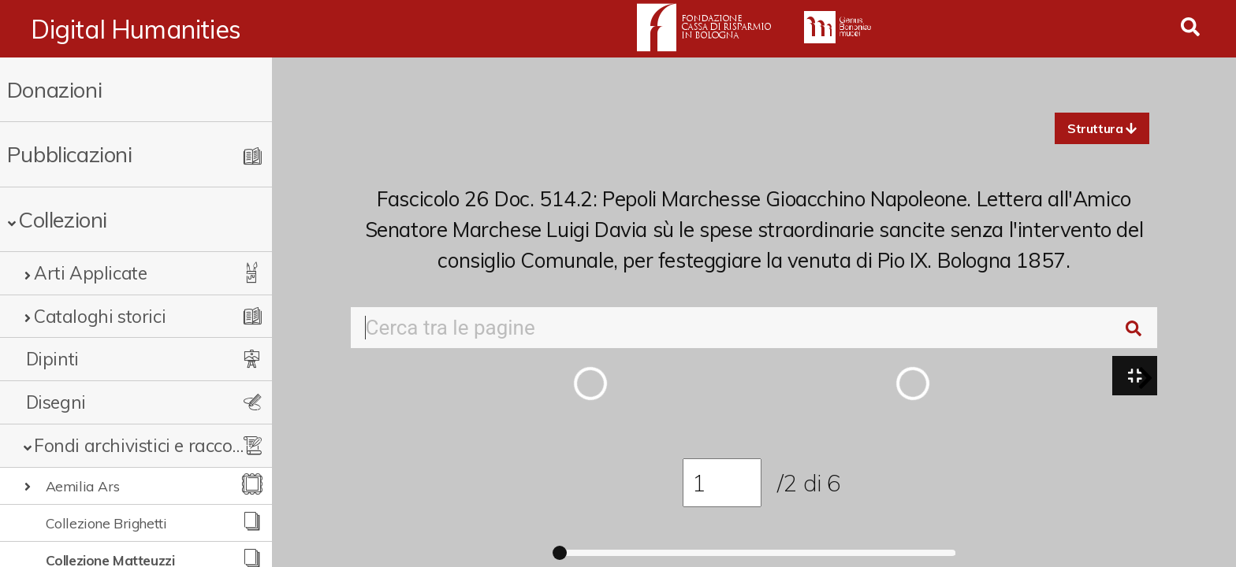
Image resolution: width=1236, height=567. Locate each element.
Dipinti (52, 358)
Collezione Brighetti (106, 523)
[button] (1102, 128)
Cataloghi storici (100, 316)
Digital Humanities (136, 29)
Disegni (56, 402)
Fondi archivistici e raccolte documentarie (139, 445)
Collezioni (62, 219)
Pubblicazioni (69, 154)
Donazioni (54, 89)
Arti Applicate (90, 272)
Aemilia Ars (83, 486)
